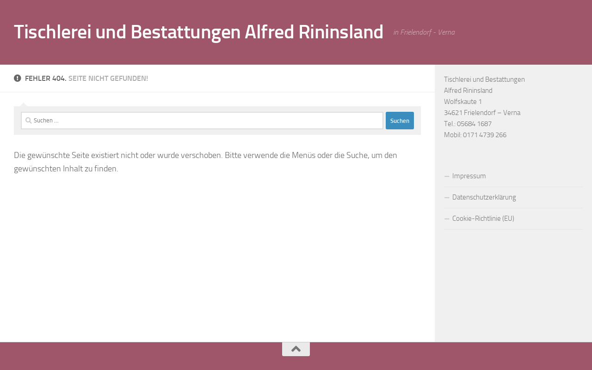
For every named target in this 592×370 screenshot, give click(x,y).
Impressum (469, 176)
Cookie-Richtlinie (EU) (483, 218)
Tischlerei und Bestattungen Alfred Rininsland (199, 31)
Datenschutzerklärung (484, 197)
